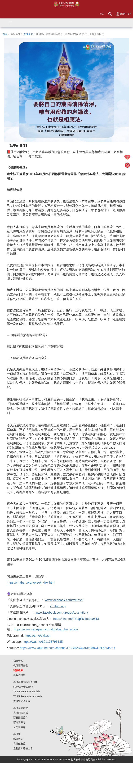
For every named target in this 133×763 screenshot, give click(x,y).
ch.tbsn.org (58, 606)
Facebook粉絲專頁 (23, 686)
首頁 (5, 34)
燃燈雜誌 (18, 738)
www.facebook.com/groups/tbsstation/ (61, 612)
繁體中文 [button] (123, 14)
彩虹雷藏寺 (19, 722)
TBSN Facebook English (26, 691)
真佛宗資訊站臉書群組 (25, 681)
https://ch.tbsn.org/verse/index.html (31, 582)
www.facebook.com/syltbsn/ (64, 600)
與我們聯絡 (19, 675)
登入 (101, 13)
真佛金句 (28, 34)
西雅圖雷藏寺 (20, 717)
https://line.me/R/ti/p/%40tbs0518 (76, 619)
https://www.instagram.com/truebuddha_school (46, 629)
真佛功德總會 (20, 707)
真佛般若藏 (19, 743)
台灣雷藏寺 (19, 727)
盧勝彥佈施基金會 (23, 748)
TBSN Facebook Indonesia (27, 696)
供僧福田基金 (20, 665)
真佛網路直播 (20, 712)
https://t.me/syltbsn (38, 635)
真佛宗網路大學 (21, 701)
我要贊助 (18, 660)
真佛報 (17, 733)
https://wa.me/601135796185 (43, 641)
